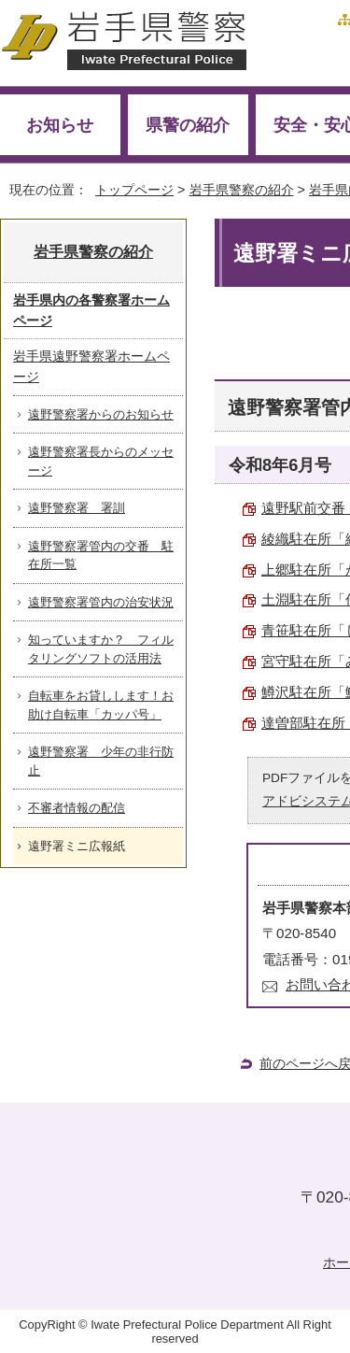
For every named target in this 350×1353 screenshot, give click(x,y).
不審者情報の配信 (76, 808)
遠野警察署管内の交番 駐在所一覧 (101, 555)
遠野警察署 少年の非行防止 (101, 761)
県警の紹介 (188, 125)
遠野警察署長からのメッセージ (101, 461)
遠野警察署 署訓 (76, 508)
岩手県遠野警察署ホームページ (91, 366)
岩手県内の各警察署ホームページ (91, 310)
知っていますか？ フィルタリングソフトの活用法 (101, 649)
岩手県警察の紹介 (241, 189)
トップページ (134, 189)
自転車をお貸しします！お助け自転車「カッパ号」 (101, 705)
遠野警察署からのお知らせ (101, 414)
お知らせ (59, 125)
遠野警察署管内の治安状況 (101, 602)
